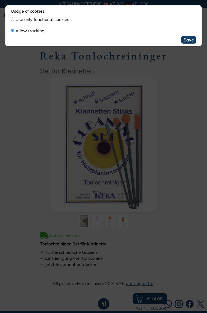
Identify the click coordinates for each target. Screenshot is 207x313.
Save (189, 40)
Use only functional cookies (42, 19)
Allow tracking (29, 30)
